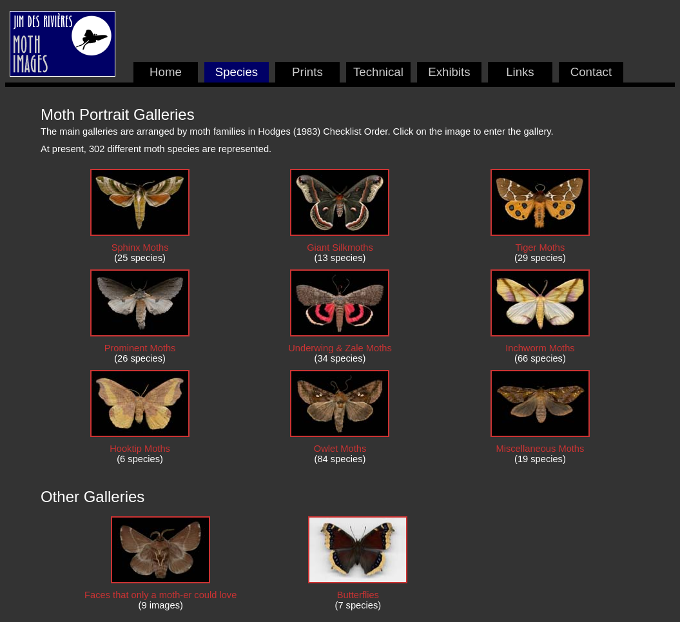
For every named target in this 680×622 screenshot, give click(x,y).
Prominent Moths (140, 348)
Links (520, 72)
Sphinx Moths (140, 247)
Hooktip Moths (140, 448)
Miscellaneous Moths (540, 448)
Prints (307, 72)
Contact (591, 72)
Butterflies (358, 595)
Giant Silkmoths (340, 247)
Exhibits (449, 72)
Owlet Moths (340, 448)
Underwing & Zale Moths (339, 348)
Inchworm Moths (540, 348)
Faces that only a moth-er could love (160, 595)
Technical (378, 72)
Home (166, 72)
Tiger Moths (540, 247)
